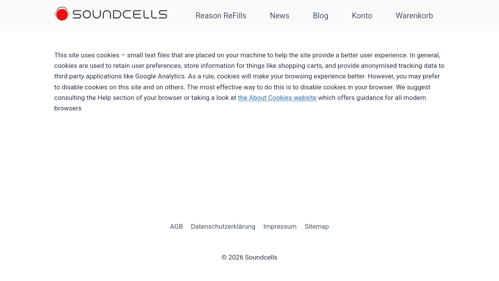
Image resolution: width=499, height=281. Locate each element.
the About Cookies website (277, 97)
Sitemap (316, 226)
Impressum (280, 226)
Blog (320, 15)
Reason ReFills (221, 15)
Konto (362, 15)
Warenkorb (414, 15)
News (279, 15)
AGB (176, 226)
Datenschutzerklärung (223, 226)
